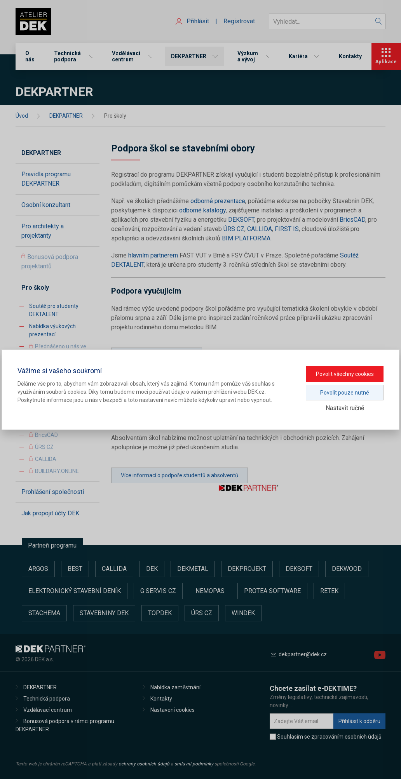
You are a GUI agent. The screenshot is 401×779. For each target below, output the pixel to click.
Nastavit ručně (345, 408)
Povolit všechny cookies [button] (345, 374)
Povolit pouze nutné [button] (344, 393)
